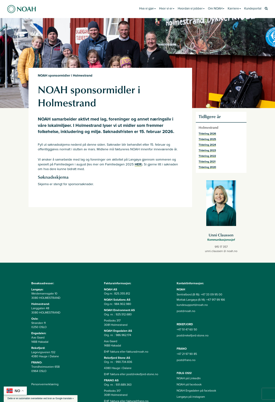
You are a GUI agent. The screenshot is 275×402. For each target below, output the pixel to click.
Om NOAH (216, 8)
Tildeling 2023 (207, 150)
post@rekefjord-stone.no (192, 335)
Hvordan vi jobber (191, 8)
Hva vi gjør (147, 8)
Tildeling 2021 (207, 161)
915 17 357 (221, 247)
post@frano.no (186, 360)
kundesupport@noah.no (192, 305)
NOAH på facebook (189, 384)
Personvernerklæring (45, 384)
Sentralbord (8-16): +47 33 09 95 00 (199, 294)
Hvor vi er (166, 8)
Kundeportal (252, 8)
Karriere (234, 8)
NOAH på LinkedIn (189, 378)
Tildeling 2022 (207, 156)
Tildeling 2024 (207, 144)
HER (138, 164)
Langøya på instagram (191, 397)
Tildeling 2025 (207, 139)
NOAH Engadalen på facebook (196, 390)
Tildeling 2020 (207, 167)
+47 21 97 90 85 (187, 354)
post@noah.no (186, 311)
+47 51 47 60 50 (187, 329)
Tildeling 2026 (207, 133)
